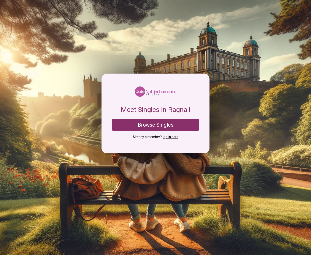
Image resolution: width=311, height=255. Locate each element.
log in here (170, 137)
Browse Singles (155, 125)
